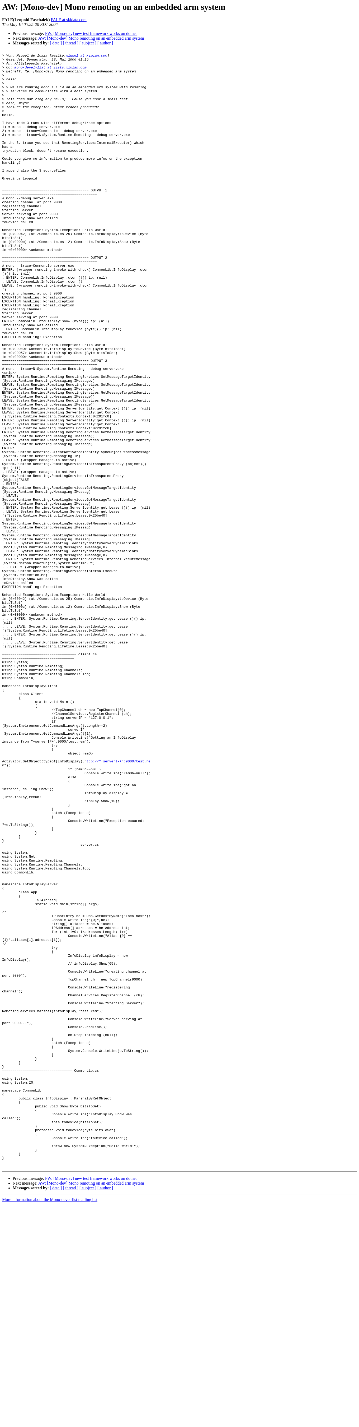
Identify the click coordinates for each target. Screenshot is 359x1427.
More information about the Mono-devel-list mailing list (49, 1422)
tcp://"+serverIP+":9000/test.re (118, 903)
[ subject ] (87, 43)
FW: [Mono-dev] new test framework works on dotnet (91, 33)
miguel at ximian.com (86, 56)
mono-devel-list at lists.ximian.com (51, 70)
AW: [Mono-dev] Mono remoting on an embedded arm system (91, 38)
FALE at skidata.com (69, 19)
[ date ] (56, 43)
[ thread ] (70, 43)
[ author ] (105, 43)
